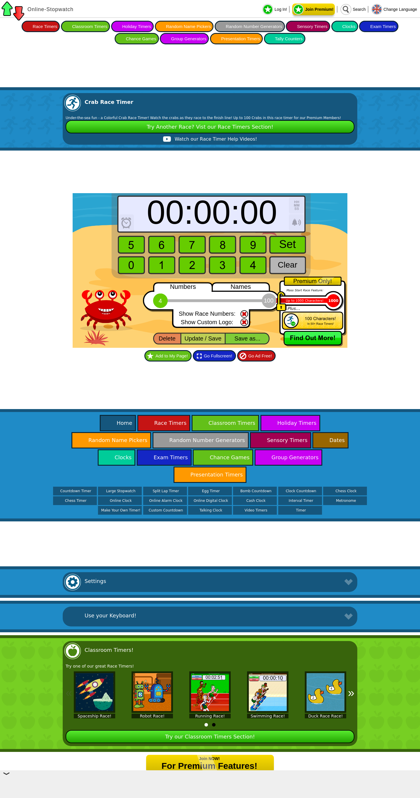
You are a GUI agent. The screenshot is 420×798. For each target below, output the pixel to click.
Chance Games (141, 38)
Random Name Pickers (188, 26)
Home (124, 423)
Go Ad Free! (260, 355)
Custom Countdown (166, 510)
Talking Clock (211, 510)
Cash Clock (255, 501)
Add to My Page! (171, 355)
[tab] (206, 725)
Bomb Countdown (256, 491)
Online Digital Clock (211, 501)
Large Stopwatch (121, 491)
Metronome (346, 501)
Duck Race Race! (325, 716)
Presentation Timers (240, 38)
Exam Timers (383, 26)
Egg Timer (211, 491)
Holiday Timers (136, 26)
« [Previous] (69, 693)
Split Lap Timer (166, 491)
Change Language (400, 9)
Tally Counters (289, 38)
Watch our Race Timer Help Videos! (216, 139)
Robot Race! (152, 716)
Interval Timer (301, 501)
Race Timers (45, 26)
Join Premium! (319, 9)
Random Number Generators (254, 26)
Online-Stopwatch (50, 9)
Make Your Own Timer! (121, 510)
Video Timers (255, 510)
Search (359, 9)
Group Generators (188, 38)
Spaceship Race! (94, 716)
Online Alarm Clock (165, 501)
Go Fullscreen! (218, 355)
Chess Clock (345, 491)
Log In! (280, 9)
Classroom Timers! (109, 650)
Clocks (349, 26)
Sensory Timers (312, 26)
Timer (301, 510)
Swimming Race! (268, 716)
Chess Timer (76, 501)
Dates (336, 440)
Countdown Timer (75, 491)
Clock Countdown (301, 491)
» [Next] (351, 693)
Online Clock (121, 501)
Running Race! (210, 716)
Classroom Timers (89, 26)
